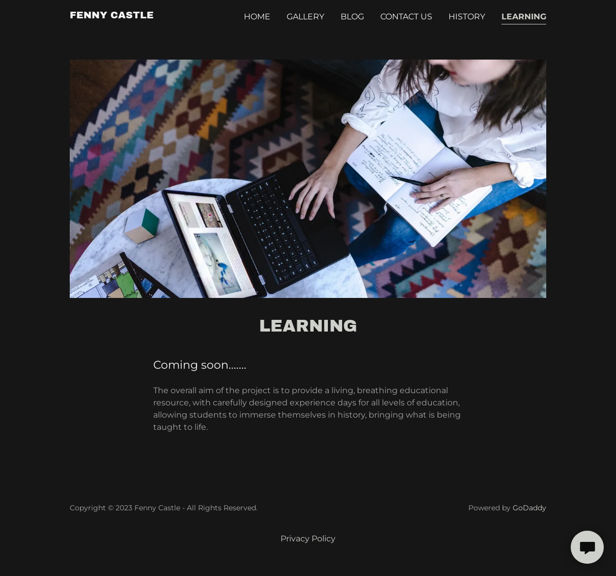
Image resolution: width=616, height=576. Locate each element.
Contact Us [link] (406, 16)
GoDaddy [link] (529, 507)
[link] (112, 15)
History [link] (467, 16)
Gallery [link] (305, 16)
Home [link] (257, 16)
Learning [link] (523, 16)
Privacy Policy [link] (308, 538)
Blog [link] (352, 16)
